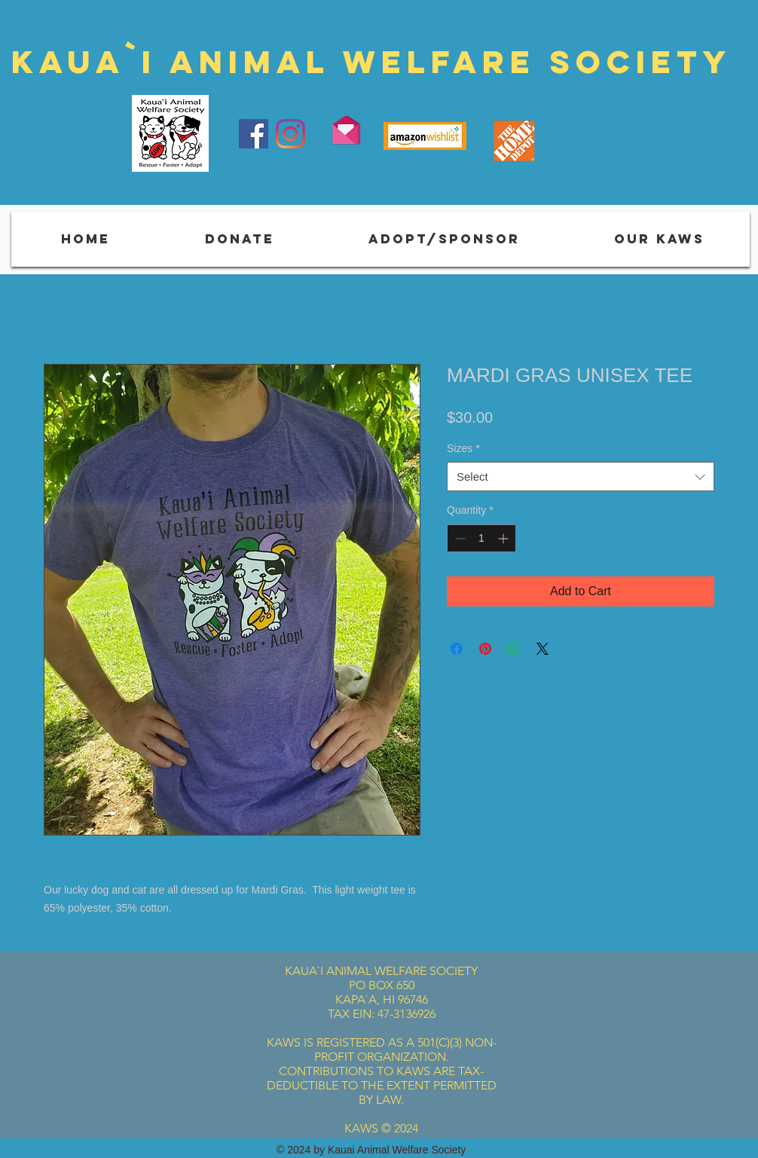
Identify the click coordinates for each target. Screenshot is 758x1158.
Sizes (463, 448)
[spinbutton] (481, 538)
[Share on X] (542, 649)
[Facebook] (253, 133)
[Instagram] (290, 133)
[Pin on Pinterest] (485, 649)
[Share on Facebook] (457, 649)
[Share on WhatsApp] (514, 649)
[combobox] (580, 476)
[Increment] (504, 538)
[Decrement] (458, 538)
